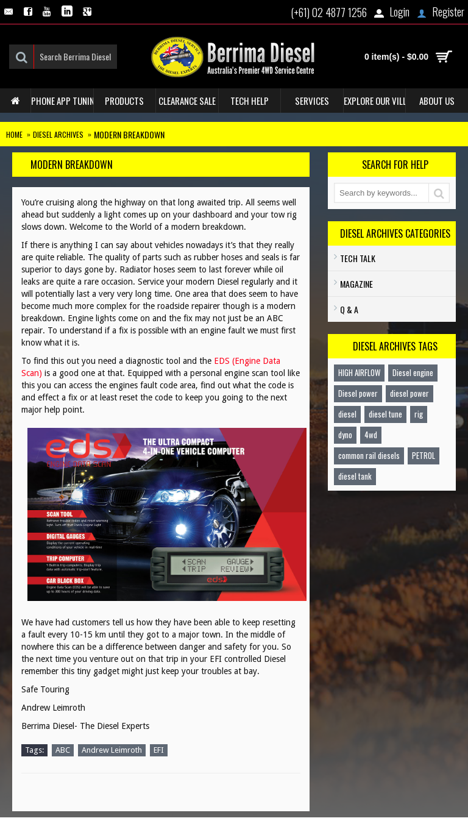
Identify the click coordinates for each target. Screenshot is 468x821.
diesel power (409, 393)
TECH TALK (357, 258)
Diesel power (358, 393)
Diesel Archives (58, 134)
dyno (345, 434)
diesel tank (355, 476)
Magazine (356, 283)
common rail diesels (369, 455)
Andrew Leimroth (112, 750)
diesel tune (385, 414)
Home (14, 134)
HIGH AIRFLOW (359, 372)
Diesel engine (412, 372)
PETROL (423, 455)
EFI (159, 750)
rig (418, 414)
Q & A (349, 309)
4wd (370, 434)
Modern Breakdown (129, 134)
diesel (347, 414)
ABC (62, 750)
